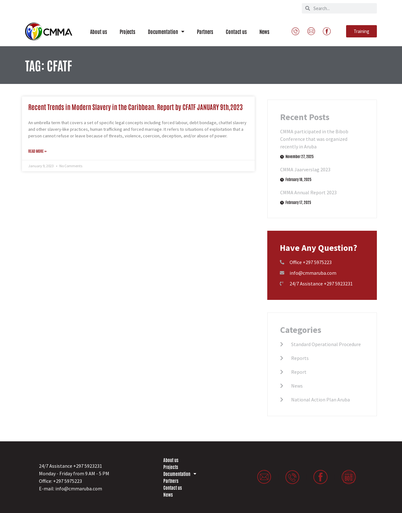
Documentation (166, 31)
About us (98, 31)
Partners (205, 31)
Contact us (236, 31)
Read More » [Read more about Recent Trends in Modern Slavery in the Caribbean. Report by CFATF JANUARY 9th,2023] (37, 150)
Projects (127, 31)
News (264, 31)
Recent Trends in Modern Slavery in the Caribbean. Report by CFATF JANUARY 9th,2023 (135, 106)
